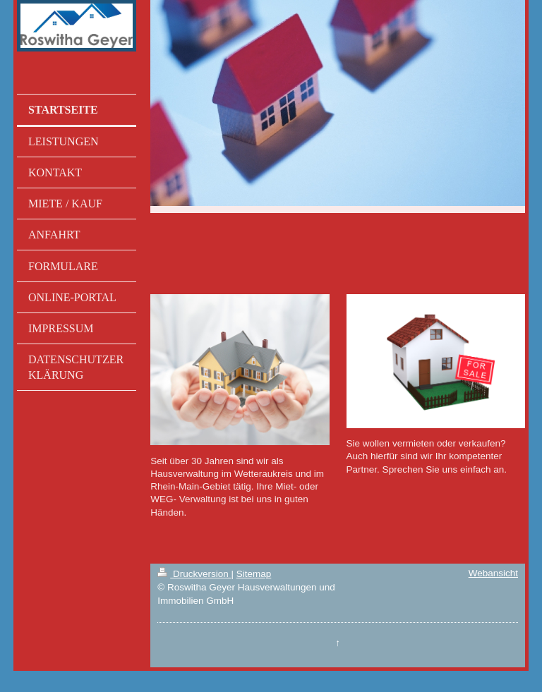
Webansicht (493, 573)
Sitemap (254, 574)
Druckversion (194, 574)
